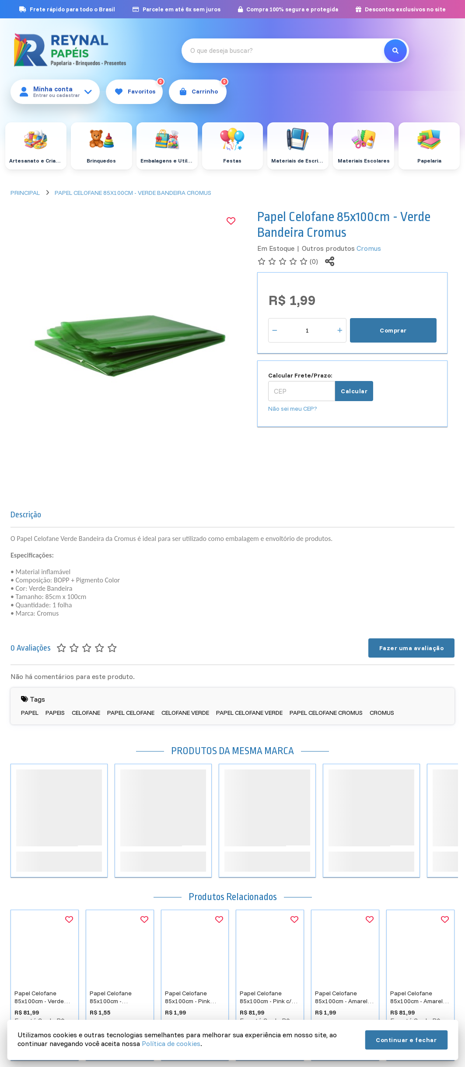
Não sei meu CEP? (292, 408)
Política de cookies (171, 1043)
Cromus (369, 248)
